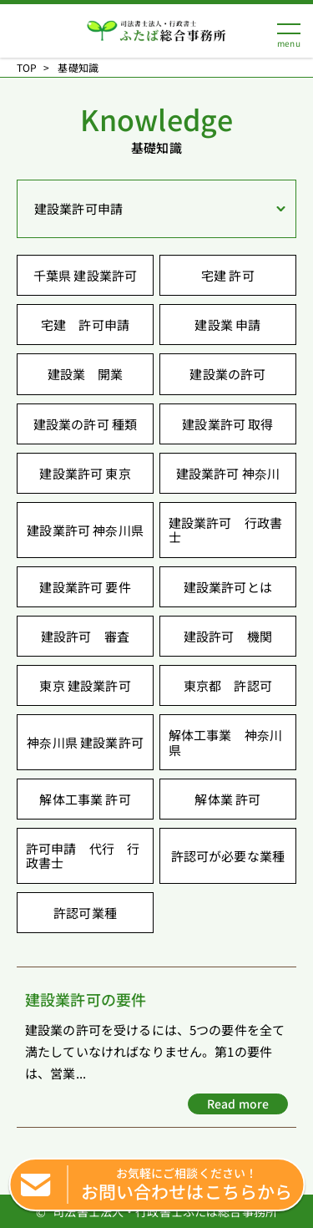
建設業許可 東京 (84, 473)
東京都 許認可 (228, 685)
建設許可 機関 (228, 636)
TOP (27, 68)
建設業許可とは (228, 587)
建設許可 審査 (85, 636)
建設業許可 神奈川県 (85, 530)
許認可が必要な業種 (228, 856)
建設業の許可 (227, 374)
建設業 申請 (227, 324)
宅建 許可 (228, 275)
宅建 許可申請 (85, 324)
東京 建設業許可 (84, 685)
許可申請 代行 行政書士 (82, 855)
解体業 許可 (227, 799)
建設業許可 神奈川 (228, 473)
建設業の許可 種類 (85, 424)
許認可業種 (85, 912)
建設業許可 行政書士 (225, 529)
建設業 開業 (86, 374)
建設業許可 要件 (84, 587)
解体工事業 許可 (84, 799)
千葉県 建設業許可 (85, 275)
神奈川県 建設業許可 (85, 742)
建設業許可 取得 (227, 424)
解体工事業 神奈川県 (225, 742)
